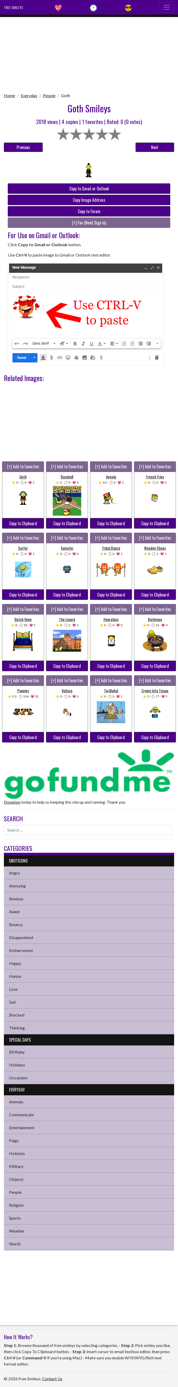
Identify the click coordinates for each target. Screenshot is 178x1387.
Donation (12, 802)
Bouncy (16, 924)
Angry (14, 872)
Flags (14, 1140)
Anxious (16, 898)
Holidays (17, 1064)
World (14, 1243)
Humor (15, 976)
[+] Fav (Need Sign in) (89, 223)
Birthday (17, 1051)
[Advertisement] (89, 53)
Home (9, 95)
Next (154, 147)
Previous (23, 147)
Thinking (17, 1027)
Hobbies (17, 1153)
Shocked (16, 1014)
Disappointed (21, 937)
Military (16, 1166)
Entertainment (21, 1127)
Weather (17, 1230)
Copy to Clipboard (23, 523)
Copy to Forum (89, 211)
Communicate (21, 1114)
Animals (16, 1101)
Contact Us (52, 1378)
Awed (14, 911)
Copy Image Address (89, 200)
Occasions (18, 1077)
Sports (15, 1217)
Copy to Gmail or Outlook (89, 188)
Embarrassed (21, 950)
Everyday (29, 95)
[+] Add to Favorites (23, 466)
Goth (65, 95)
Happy (15, 963)
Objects (16, 1179)
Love (13, 989)
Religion (16, 1205)
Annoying (17, 885)
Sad (12, 1001)
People (49, 95)
